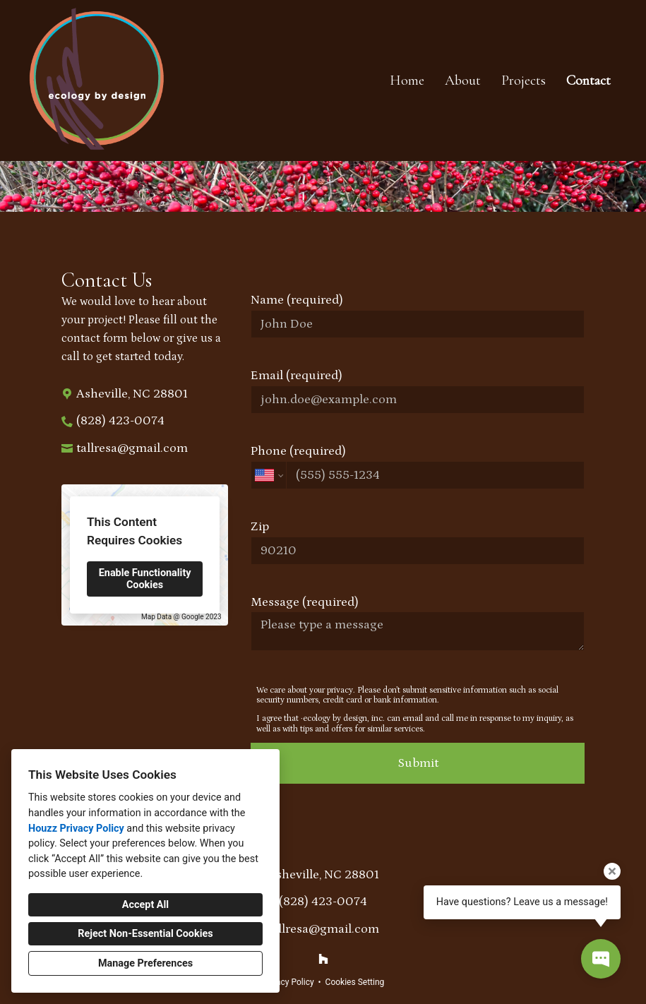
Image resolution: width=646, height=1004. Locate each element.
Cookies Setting (355, 982)
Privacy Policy (288, 982)
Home (407, 80)
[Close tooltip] (612, 871)
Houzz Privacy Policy (76, 829)
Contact (588, 80)
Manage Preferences (145, 963)
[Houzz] (323, 959)
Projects (523, 80)
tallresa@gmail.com (132, 448)
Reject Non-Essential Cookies (145, 934)
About (463, 80)
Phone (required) (418, 466)
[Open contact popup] (601, 959)
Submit (417, 763)
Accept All (145, 905)
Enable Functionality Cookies (145, 579)
